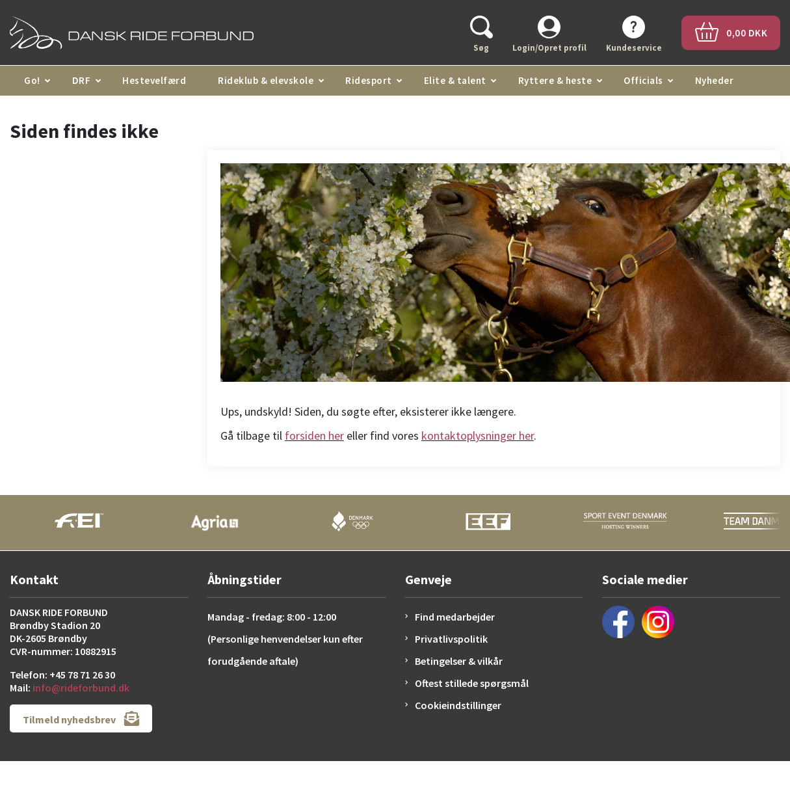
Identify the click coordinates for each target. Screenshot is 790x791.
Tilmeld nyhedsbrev (81, 718)
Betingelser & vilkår (459, 660)
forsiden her (314, 435)
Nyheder (714, 80)
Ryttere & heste (555, 80)
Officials (643, 80)
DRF (81, 80)
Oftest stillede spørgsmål (472, 683)
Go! (32, 80)
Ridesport (368, 80)
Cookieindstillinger (458, 705)
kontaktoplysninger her (477, 435)
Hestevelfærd (154, 80)
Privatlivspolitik (451, 638)
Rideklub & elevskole (265, 80)
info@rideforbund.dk (81, 687)
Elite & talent (455, 80)
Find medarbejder (455, 616)
